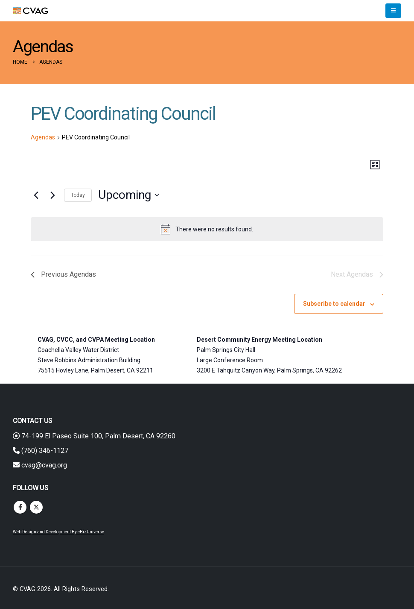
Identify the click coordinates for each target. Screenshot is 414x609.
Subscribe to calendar (334, 303)
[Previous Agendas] (36, 195)
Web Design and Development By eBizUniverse (58, 531)
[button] (393, 10)
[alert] (207, 229)
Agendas (43, 137)
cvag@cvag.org (40, 465)
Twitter (36, 507)
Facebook (20, 507)
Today (78, 195)
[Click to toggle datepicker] (128, 195)
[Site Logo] (30, 11)
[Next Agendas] (52, 195)
